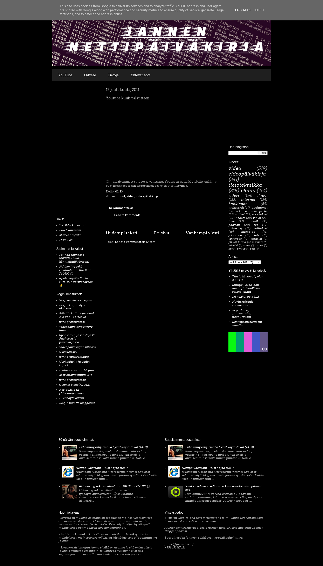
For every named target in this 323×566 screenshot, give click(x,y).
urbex (259, 245)
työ (256, 224)
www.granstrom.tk (72, 379)
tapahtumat (259, 207)
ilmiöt (262, 195)
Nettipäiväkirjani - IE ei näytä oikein (102, 467)
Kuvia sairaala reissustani (243, 303)
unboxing (235, 228)
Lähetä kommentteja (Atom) (136, 241)
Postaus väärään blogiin (76, 370)
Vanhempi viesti (202, 232)
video (130, 196)
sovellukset (260, 214)
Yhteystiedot (140, 75)
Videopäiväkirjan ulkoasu (77, 347)
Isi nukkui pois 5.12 (245, 296)
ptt (230, 242)
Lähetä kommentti (128, 215)
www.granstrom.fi (72, 321)
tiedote (240, 217)
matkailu (253, 221)
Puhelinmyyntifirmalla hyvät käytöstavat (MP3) (113, 447)
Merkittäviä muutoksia (75, 374)
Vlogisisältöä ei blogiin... (76, 300)
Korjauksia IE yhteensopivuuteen (72, 391)
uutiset (240, 214)
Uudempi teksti (121, 232)
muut (121, 196)
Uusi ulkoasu (68, 351)
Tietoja (113, 75)
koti (256, 235)
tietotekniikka (245, 185)
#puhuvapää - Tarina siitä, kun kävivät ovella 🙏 (76, 282)
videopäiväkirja (147, 196)
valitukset (261, 228)
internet (248, 200)
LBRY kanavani (70, 230)
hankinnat (237, 204)
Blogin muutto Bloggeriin (77, 402)
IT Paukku (66, 240)
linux (232, 221)
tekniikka (243, 211)
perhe (263, 211)
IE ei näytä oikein (71, 398)
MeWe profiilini (71, 235)
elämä (248, 190)
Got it (259, 10)
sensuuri (257, 242)
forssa (242, 242)
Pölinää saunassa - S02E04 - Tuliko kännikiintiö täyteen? (74, 258)
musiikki (256, 238)
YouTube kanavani (72, 225)
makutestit (236, 207)
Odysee (90, 75)
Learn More (242, 10)
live (230, 248)
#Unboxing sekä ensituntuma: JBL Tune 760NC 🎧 (75, 270)
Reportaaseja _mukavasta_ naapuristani (242, 313)
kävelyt (233, 245)
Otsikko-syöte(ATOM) (74, 384)
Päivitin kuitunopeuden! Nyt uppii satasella (76, 315)
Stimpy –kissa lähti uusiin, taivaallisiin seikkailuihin (246, 288)
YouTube (65, 75)
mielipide (248, 231)
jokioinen (235, 235)
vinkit (257, 217)
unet (252, 248)
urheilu (241, 248)
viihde (233, 195)
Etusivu (161, 232)
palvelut (234, 224)
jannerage (235, 238)
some (246, 245)
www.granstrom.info (74, 356)
